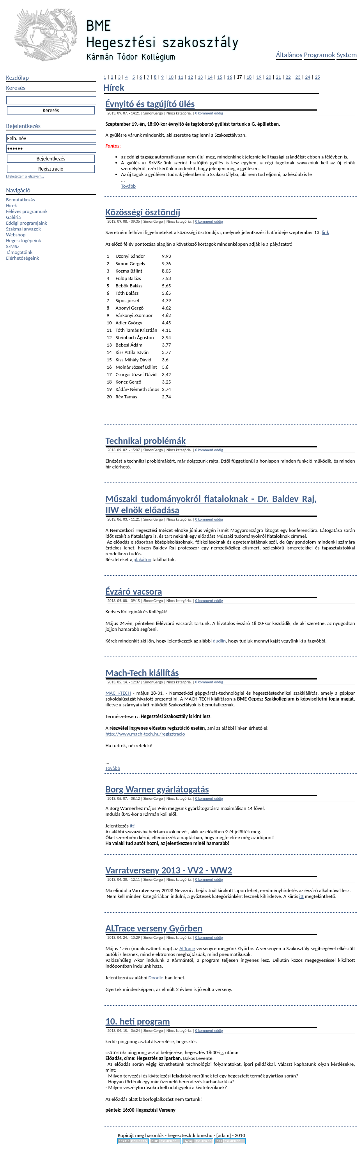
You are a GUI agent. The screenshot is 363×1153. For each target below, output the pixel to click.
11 (180, 77)
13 (200, 77)
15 (219, 77)
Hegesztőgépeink (23, 240)
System (346, 55)
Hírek (11, 205)
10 (171, 77)
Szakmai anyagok (23, 229)
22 (287, 77)
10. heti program (138, 1021)
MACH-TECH (118, 693)
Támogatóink (19, 252)
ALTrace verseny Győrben (154, 928)
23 (298, 77)
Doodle (155, 977)
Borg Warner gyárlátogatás (157, 789)
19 (258, 77)
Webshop (16, 235)
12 (190, 77)
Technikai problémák (146, 440)
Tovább (128, 186)
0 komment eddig (209, 113)
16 (229, 77)
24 (307, 77)
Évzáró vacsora (134, 591)
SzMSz (12, 246)
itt (301, 896)
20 (268, 77)
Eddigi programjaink (26, 223)
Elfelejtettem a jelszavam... (25, 176)
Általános (289, 55)
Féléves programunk (27, 211)
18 (248, 77)
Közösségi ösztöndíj (143, 212)
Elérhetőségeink (22, 258)
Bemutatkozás (20, 199)
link (325, 232)
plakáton (141, 559)
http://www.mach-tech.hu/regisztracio (145, 734)
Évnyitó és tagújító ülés (150, 103)
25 (317, 77)
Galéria (13, 217)
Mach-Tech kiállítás (142, 672)
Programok (319, 55)
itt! (133, 826)
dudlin (219, 641)
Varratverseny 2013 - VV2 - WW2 (169, 870)
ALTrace (187, 948)
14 (209, 77)
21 (278, 77)
